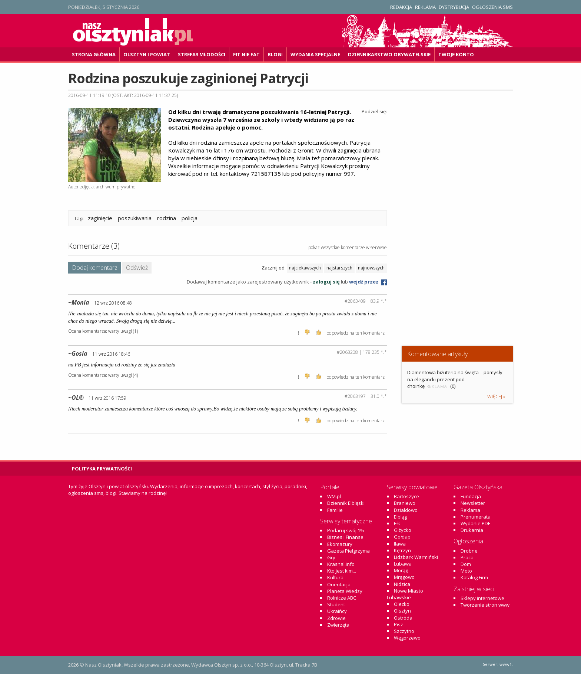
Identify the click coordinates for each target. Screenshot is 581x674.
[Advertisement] (457, 281)
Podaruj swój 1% (345, 530)
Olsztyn (402, 610)
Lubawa (403, 563)
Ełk (397, 523)
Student (336, 604)
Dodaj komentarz (94, 268)
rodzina (166, 218)
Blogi (275, 54)
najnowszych (371, 268)
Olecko (401, 604)
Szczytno (404, 631)
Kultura (335, 577)
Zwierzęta (338, 624)
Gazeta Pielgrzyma (348, 550)
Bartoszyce (406, 496)
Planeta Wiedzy (344, 591)
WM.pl (334, 496)
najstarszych (339, 268)
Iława (400, 543)
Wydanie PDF (475, 523)
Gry (331, 557)
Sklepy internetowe (482, 598)
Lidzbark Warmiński (416, 557)
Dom (466, 564)
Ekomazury (339, 544)
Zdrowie (336, 618)
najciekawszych (305, 268)
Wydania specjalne (315, 54)
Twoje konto (456, 54)
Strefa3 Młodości (201, 54)
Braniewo (404, 503)
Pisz (398, 624)
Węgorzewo (407, 637)
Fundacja (471, 496)
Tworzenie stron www (485, 604)
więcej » (496, 396)
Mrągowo (404, 577)
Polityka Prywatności (102, 468)
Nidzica (402, 584)
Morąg (401, 570)
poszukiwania (135, 218)
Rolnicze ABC (341, 597)
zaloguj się (326, 281)
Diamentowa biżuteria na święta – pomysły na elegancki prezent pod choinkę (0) (454, 379)
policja (189, 218)
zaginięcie (100, 218)
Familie (335, 510)
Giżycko (402, 530)
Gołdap (402, 536)
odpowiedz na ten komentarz (356, 333)
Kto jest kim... (341, 570)
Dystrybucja (454, 7)
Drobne (469, 550)
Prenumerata (476, 516)
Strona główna (94, 54)
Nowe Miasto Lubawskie (405, 594)
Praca (467, 557)
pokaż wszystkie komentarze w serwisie (347, 247)
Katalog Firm (474, 577)
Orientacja (339, 584)
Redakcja (401, 7)
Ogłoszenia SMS (492, 7)
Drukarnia (472, 530)
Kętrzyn (402, 550)
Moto (466, 570)
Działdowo (406, 510)
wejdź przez (368, 281)
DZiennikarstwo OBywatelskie (389, 54)
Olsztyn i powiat (146, 54)
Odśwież (137, 268)
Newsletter (473, 503)
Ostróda (403, 617)
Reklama (425, 7)
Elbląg (400, 516)
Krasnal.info (341, 564)
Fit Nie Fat (246, 54)
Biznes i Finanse (345, 537)
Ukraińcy (337, 611)
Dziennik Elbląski (346, 503)
